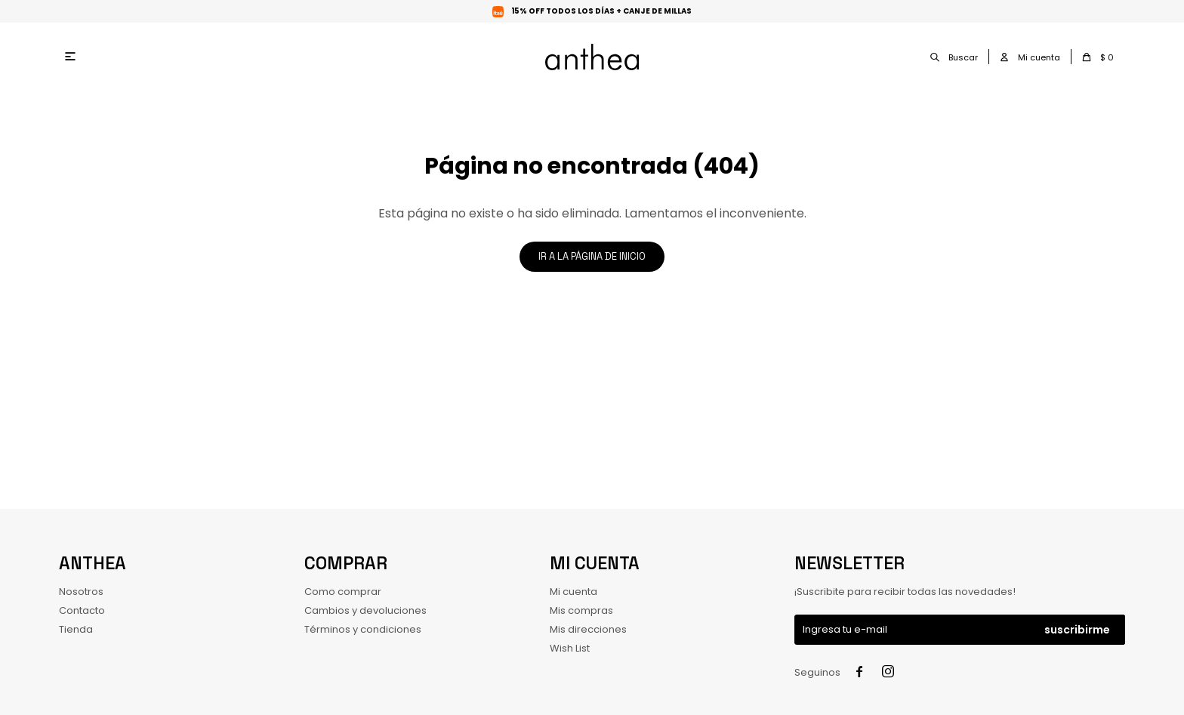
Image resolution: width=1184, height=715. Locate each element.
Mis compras (581, 610)
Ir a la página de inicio (592, 256)
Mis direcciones (588, 629)
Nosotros (81, 591)
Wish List (570, 648)
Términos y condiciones (362, 629)
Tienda (76, 629)
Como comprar (342, 591)
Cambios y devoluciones (365, 610)
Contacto (82, 610)
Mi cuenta (573, 591)
